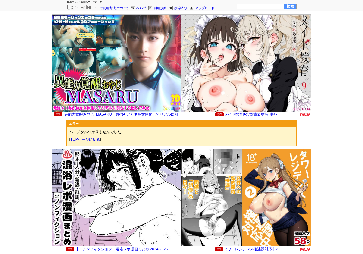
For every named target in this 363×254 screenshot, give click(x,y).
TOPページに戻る (85, 139)
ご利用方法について (114, 8)
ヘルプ (141, 8)
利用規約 (160, 8)
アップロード (204, 8)
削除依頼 (180, 8)
